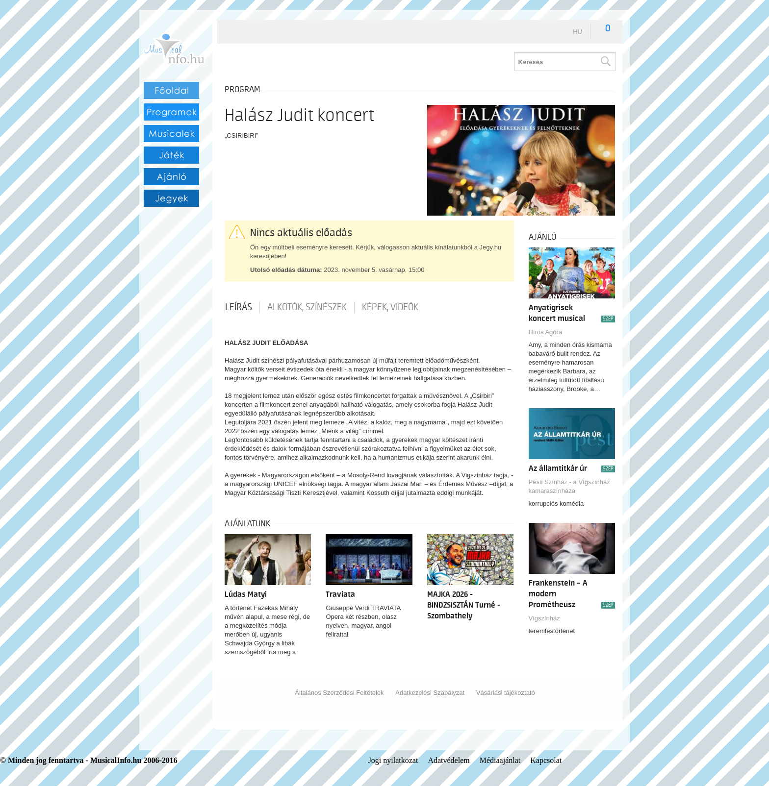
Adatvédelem (448, 760)
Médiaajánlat (500, 760)
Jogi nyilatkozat (393, 760)
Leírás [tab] (238, 307)
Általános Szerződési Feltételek (339, 692)
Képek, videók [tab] (390, 307)
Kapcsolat (546, 760)
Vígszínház (544, 618)
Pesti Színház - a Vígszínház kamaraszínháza (569, 486)
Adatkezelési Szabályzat (429, 692)
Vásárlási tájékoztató (505, 692)
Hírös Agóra (546, 332)
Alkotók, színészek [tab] (307, 307)
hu (577, 31)
